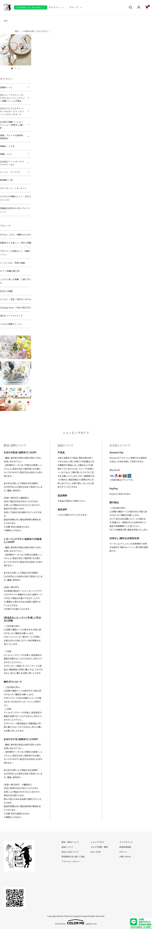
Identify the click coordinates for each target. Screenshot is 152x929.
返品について (67, 847)
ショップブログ (97, 842)
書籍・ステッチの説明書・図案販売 (12, 137)
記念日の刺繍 (6, 291)
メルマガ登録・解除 (99, 847)
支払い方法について (70, 851)
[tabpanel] (15, 49)
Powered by (76, 922)
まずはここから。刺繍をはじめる (15, 234)
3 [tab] (19, 68)
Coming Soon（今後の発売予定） (15, 307)
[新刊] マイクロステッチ (11, 315)
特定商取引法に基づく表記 (73, 856)
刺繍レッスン (6, 153)
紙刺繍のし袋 (6, 179)
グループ (74, 7)
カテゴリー (54, 7)
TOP (5, 20)
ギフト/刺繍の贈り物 (9, 270)
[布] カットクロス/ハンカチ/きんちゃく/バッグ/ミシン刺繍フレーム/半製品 (12, 97)
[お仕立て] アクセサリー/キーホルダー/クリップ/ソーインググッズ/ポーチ (12, 111)
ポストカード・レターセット (13, 188)
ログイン (123, 851)
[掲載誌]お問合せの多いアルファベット (15, 210)
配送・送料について (70, 842)
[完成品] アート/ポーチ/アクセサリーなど (12, 163)
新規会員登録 (125, 847)
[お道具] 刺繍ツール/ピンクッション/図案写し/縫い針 (12, 124)
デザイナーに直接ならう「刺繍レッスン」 (15, 252)
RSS (92, 851)
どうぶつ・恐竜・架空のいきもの (15, 299)
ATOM (98, 851)
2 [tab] (15, 68)
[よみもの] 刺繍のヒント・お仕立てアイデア (15, 198)
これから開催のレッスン (11, 323)
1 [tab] (12, 68)
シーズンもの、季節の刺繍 (12, 262)
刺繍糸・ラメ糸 (7, 146)
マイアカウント (126, 842)
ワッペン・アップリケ (10, 172)
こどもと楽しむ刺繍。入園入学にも (15, 281)
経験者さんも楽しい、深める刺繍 (15, 242)
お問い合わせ (125, 856)
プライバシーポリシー (71, 861)
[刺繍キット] (6, 87)
